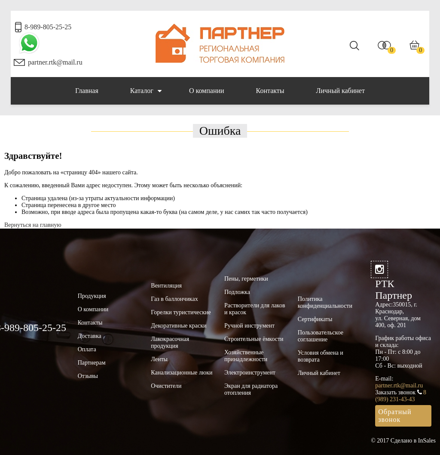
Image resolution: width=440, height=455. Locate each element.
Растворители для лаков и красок (254, 309)
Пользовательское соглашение (320, 336)
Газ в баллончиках (174, 299)
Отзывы (88, 376)
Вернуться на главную (32, 225)
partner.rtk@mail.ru (55, 62)
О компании (206, 90)
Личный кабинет (340, 90)
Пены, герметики (246, 278)
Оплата (87, 349)
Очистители (166, 386)
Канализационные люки (181, 372)
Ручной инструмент (249, 325)
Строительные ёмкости (254, 339)
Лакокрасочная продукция (170, 342)
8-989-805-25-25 (47, 27)
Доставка (89, 336)
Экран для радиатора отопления (251, 389)
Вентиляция (166, 285)
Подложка (237, 292)
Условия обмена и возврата (320, 356)
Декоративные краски (178, 325)
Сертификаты (315, 319)
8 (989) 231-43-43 (400, 395)
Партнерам (92, 362)
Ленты (159, 359)
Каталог (146, 91)
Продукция (92, 296)
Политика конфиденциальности (325, 302)
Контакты (270, 90)
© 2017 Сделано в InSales (403, 440)
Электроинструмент (249, 372)
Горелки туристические (181, 312)
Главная (86, 90)
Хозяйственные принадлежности (245, 355)
